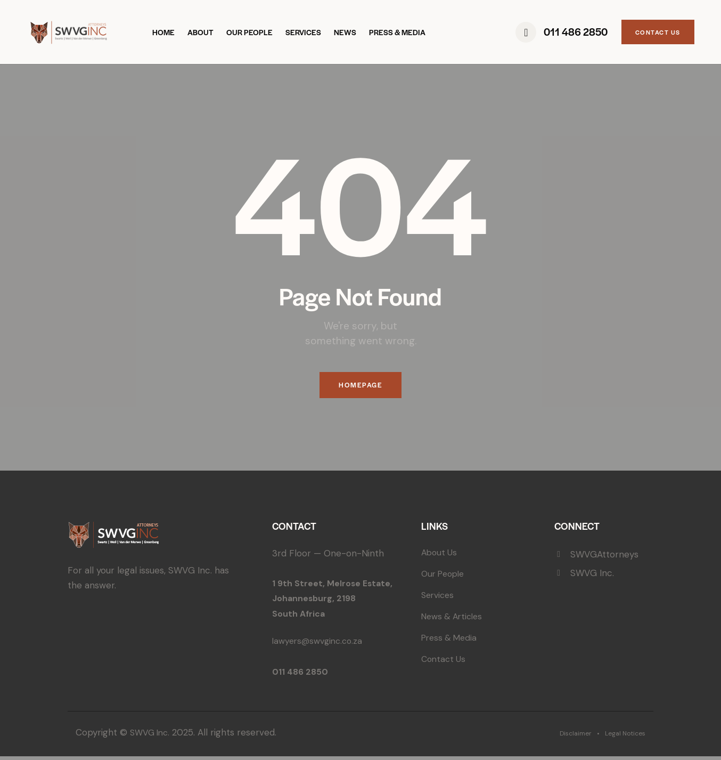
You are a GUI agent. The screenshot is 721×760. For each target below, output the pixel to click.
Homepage (360, 387)
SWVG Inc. (152, 736)
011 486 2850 (301, 675)
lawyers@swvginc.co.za (320, 644)
